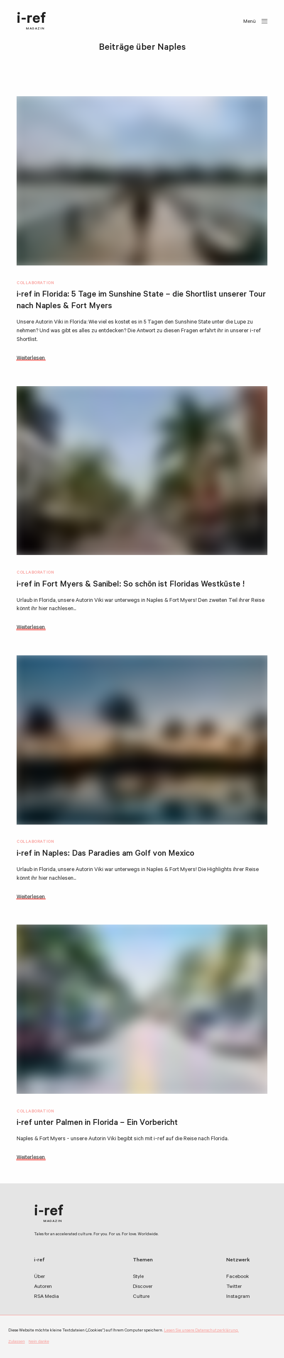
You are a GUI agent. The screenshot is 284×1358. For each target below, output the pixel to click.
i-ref (31, 21)
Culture (141, 1297)
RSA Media (46, 1297)
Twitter (234, 1287)
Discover (142, 1287)
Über (39, 1277)
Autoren (43, 1287)
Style (138, 1277)
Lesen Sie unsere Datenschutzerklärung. (201, 1331)
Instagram (238, 1297)
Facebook (237, 1277)
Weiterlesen (31, 358)
